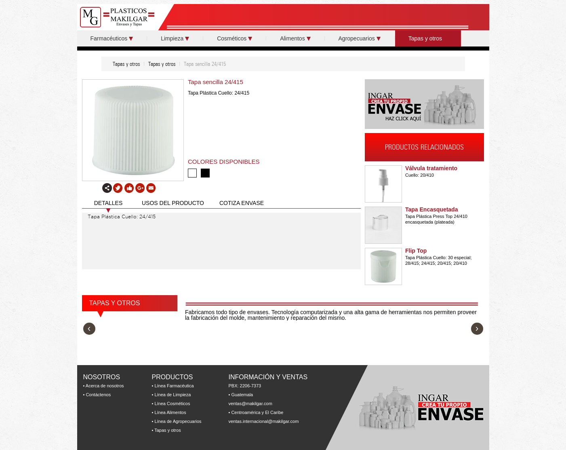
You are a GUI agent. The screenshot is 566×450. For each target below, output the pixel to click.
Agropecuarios (360, 38)
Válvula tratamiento (431, 168)
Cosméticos (234, 38)
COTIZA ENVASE (241, 203)
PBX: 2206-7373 (245, 385)
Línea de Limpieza (172, 394)
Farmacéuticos (111, 38)
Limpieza (175, 38)
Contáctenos (98, 394)
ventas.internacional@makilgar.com (264, 421)
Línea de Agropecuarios (177, 421)
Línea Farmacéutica (174, 385)
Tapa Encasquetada (431, 209)
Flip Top (416, 250)
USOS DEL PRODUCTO (173, 203)
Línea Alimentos (170, 412)
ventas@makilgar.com (250, 403)
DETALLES (108, 203)
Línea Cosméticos (172, 403)
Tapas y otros (428, 38)
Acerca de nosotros (105, 385)
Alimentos (295, 38)
